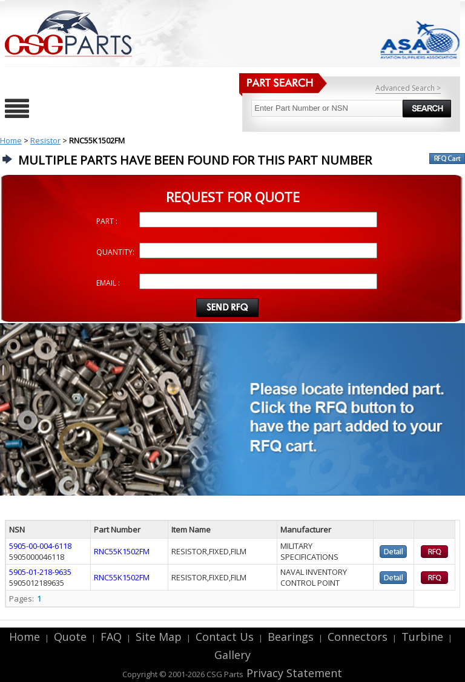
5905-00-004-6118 (40, 545)
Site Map (159, 636)
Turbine (422, 636)
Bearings (291, 636)
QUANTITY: (115, 252)
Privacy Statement (292, 673)
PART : (106, 221)
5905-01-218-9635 (40, 571)
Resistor (45, 140)
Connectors (358, 636)
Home (11, 140)
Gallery (232, 655)
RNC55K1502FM (122, 551)
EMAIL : (108, 283)
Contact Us (225, 636)
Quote (70, 636)
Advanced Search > (408, 88)
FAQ (111, 636)
